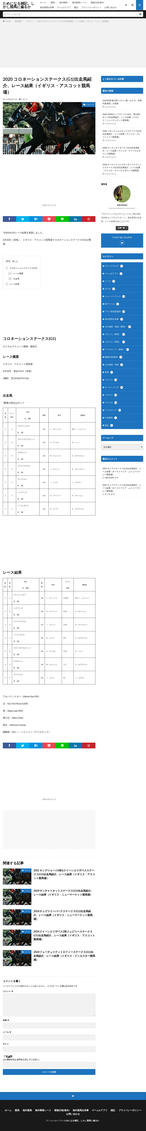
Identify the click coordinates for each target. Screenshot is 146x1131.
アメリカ (111, 402)
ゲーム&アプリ (64, 7)
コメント (8, 991)
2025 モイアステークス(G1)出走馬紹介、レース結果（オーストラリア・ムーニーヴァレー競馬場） (122, 471)
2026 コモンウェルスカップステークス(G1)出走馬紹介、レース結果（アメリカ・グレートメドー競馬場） (122, 134)
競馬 (53, 2)
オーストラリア (114, 387)
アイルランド (113, 410)
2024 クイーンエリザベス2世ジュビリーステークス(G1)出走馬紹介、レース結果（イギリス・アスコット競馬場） (64, 935)
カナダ (110, 288)
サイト (6, 1044)
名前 (6, 1020)
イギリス (29, 21)
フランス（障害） (115, 334)
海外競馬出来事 (47, 7)
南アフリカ (112, 304)
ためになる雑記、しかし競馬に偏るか (19, 5)
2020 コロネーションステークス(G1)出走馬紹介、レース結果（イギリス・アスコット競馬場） (73, 21)
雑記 (76, 7)
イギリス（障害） (115, 342)
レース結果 (12, 284)
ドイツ (110, 281)
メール (7, 1032)
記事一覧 (121, 228)
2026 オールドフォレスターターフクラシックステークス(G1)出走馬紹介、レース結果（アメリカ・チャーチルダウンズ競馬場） (122, 167)
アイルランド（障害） (117, 349)
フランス (111, 379)
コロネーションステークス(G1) (21, 268)
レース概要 (15, 273)
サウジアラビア (114, 266)
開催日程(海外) (97, 2)
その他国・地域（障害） (118, 326)
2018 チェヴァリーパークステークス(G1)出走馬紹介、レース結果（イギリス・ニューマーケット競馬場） (63, 915)
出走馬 (13, 279)
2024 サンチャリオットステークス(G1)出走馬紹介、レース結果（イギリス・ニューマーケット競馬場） (63, 892)
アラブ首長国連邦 (115, 311)
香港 (109, 372)
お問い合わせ (110, 7)
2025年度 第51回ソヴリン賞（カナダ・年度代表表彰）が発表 (122, 102)
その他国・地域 (114, 364)
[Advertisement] (73, 44)
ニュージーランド (115, 296)
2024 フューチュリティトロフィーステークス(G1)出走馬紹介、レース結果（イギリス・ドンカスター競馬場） (64, 955)
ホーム (43, 2)
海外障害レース (79, 2)
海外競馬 (63, 2)
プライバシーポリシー (91, 7)
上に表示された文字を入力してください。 (22, 1060)
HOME (8, 21)
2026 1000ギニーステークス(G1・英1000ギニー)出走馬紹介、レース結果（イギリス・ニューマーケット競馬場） (121, 117)
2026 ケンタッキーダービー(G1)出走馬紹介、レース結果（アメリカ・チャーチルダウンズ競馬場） (121, 150)
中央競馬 (111, 417)
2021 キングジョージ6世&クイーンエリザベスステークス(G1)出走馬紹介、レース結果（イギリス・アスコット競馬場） (64, 874)
